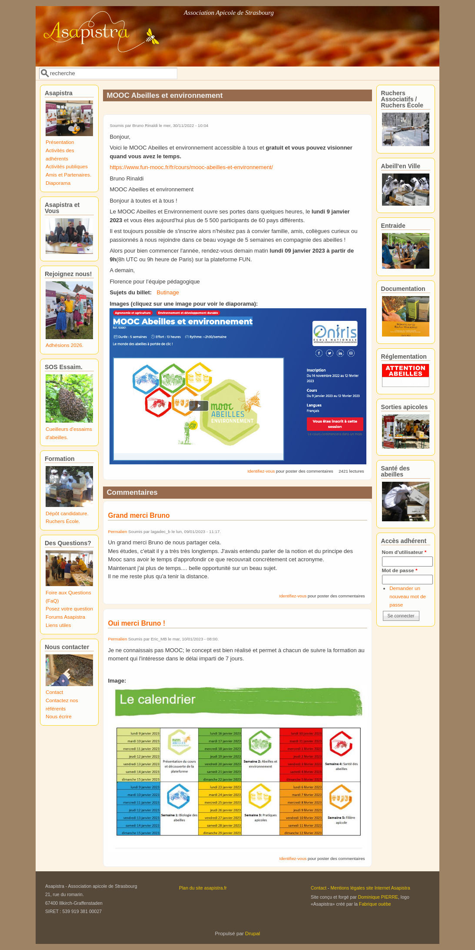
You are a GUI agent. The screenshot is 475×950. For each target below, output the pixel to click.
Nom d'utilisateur (404, 552)
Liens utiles (58, 625)
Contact (54, 692)
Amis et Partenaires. (68, 174)
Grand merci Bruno (138, 515)
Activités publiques (67, 166)
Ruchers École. (63, 521)
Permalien (117, 531)
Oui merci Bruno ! (136, 623)
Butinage (168, 292)
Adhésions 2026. (64, 345)
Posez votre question (69, 608)
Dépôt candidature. (67, 513)
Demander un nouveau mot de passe (407, 596)
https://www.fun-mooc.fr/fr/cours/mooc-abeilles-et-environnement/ (191, 167)
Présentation (60, 142)
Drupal (252, 933)
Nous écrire (59, 716)
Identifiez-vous (261, 471)
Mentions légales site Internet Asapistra (370, 887)
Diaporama (58, 183)
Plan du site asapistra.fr (203, 887)
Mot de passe (400, 570)
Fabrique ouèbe (375, 904)
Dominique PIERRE (378, 897)
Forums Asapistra (65, 617)
